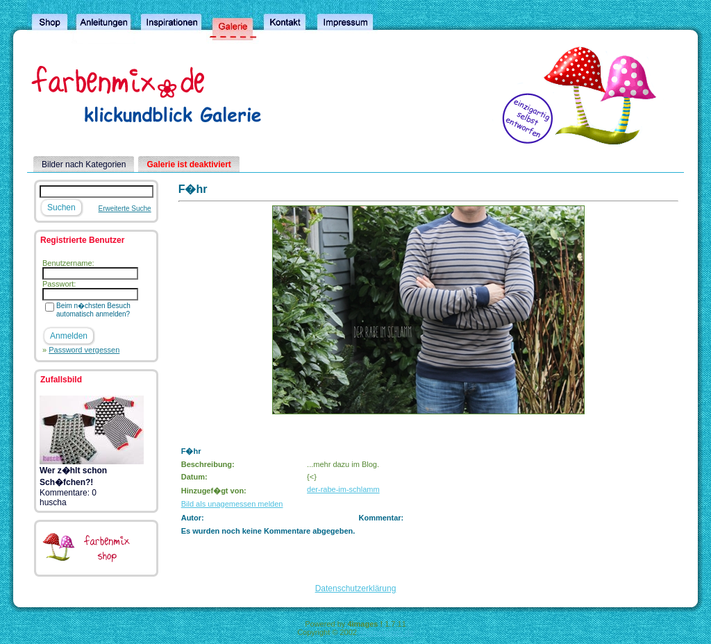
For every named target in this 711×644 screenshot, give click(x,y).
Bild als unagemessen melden (232, 504)
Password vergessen (84, 350)
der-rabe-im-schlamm (343, 489)
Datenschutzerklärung (355, 588)
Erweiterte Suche (125, 208)
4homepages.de (386, 632)
